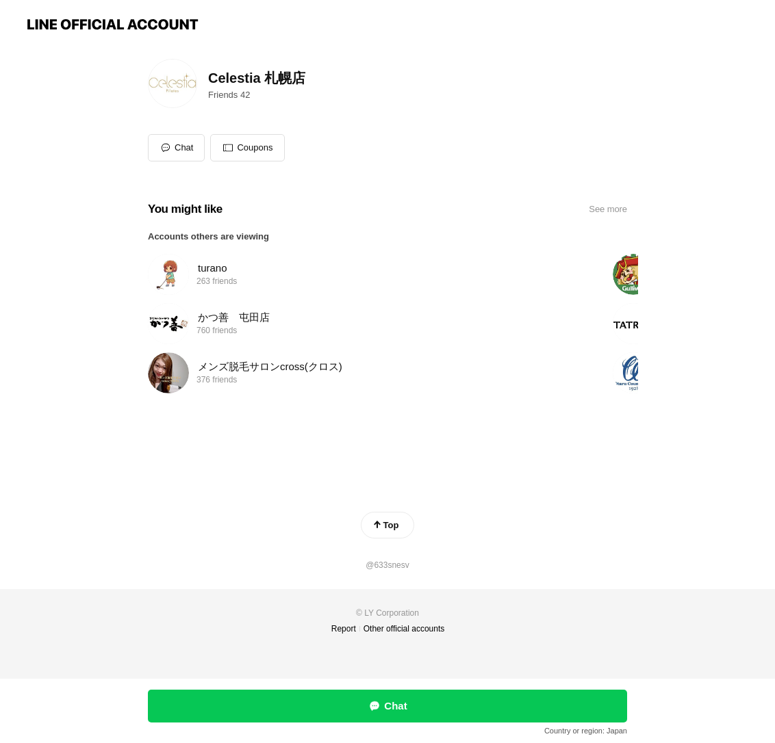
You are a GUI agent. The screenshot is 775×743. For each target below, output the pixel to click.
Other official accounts (404, 629)
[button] (247, 147)
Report (343, 629)
